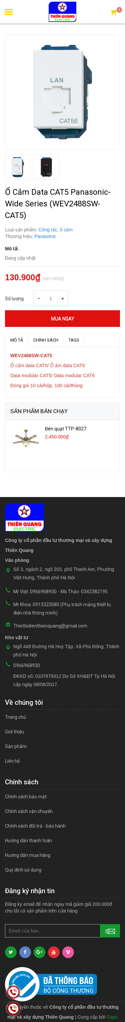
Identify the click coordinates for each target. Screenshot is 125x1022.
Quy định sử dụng (23, 870)
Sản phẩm (16, 746)
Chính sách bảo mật (26, 796)
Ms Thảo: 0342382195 (84, 591)
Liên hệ (12, 761)
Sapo (112, 1017)
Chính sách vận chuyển (29, 811)
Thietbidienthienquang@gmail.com (50, 626)
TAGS (74, 340)
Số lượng (14, 298)
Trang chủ (15, 717)
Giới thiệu (14, 731)
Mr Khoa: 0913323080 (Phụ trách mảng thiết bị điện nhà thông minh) (62, 609)
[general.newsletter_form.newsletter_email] (62, 930)
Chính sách (45, 340)
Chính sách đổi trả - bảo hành (35, 826)
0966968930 (26, 665)
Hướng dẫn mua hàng (27, 855)
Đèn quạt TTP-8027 (65, 428)
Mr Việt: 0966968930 (35, 591)
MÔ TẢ (16, 340)
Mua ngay (62, 318)
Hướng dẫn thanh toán (28, 840)
